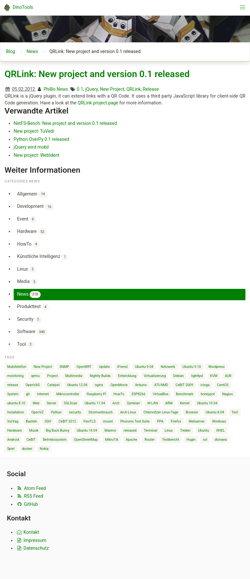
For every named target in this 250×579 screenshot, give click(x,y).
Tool (25, 344)
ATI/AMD (161, 385)
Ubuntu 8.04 (215, 412)
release (12, 385)
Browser (192, 412)
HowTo (28, 244)
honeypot (208, 394)
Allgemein (32, 194)
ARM (169, 403)
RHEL (220, 430)
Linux (26, 269)
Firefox (176, 421)
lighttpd (196, 376)
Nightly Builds (100, 376)
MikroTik (111, 440)
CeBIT (30, 440)
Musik (33, 430)
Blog (10, 51)
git (28, 394)
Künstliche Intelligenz (42, 256)
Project (52, 376)
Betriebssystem (55, 440)
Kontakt (27, 532)
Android (13, 440)
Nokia (44, 449)
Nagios (227, 394)
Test (234, 412)
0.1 (80, 89)
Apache (131, 440)
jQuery (91, 89)
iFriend (122, 367)
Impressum (31, 540)
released (130, 430)
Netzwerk (168, 367)
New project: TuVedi (34, 131)
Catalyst (53, 385)
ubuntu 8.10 (16, 403)
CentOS (223, 385)
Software (32, 332)
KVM (213, 376)
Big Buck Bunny (57, 430)
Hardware (32, 231)
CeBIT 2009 (184, 385)
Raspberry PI (96, 394)
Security (29, 319)
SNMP (64, 367)
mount (108, 421)
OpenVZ (37, 412)
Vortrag (13, 421)
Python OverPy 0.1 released (41, 139)
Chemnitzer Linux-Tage (161, 412)
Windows (219, 421)
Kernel (185, 403)
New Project (112, 89)
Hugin (191, 440)
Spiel (11, 449)
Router (150, 440)
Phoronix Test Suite (134, 421)
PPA (160, 421)
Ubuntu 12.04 (77, 385)
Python (56, 412)
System (13, 394)
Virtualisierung (155, 376)
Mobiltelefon (16, 367)
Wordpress (216, 367)
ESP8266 (138, 394)
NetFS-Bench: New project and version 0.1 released (65, 123)
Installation (15, 412)
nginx (99, 385)
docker (27, 449)
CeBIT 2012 (67, 421)
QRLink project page (97, 102)
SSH (48, 421)
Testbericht (170, 440)
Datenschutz (32, 548)
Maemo (110, 430)
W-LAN (152, 403)
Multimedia (73, 376)
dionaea (221, 440)
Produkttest (33, 306)
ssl (205, 440)
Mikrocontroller (67, 394)
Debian (178, 376)
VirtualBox (161, 394)
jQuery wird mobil (31, 147)
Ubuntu (203, 430)
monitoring (15, 376)
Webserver (196, 421)
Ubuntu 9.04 (144, 367)
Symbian (133, 403)
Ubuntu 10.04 (207, 403)
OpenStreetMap (86, 440)
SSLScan (70, 403)
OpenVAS (32, 385)
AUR (228, 376)
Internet (43, 394)
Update (104, 367)
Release (151, 89)
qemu (35, 376)
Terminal (150, 430)
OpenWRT (83, 367)
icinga (205, 385)
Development (35, 206)
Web (36, 403)
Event (26, 219)
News (32, 51)
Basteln (31, 421)
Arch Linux (128, 412)
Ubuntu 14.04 (87, 430)
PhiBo (50, 89)
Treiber (185, 430)
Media (27, 281)
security (75, 412)
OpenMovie (119, 385)
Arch (115, 403)
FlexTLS (89, 421)
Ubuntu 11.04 (95, 403)
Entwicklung (127, 376)
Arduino (141, 385)
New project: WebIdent (36, 155)
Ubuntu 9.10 (192, 367)
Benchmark (184, 394)
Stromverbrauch (101, 412)
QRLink (133, 89)
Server (52, 403)
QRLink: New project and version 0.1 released (97, 74)
